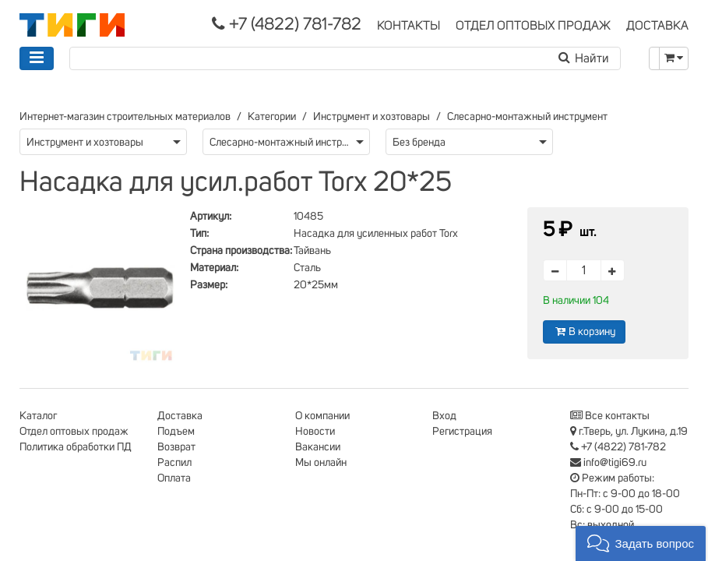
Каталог (38, 416)
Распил (174, 462)
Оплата (174, 478)
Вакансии (317, 447)
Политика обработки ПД (75, 447)
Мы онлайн (321, 462)
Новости (315, 431)
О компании (322, 416)
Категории (272, 116)
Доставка (180, 416)
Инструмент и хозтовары (371, 116)
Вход (444, 416)
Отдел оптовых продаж (74, 431)
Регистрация (462, 431)
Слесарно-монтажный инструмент (527, 116)
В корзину (584, 331)
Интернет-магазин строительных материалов (125, 116)
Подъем (176, 431)
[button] (641, 543)
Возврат (176, 447)
